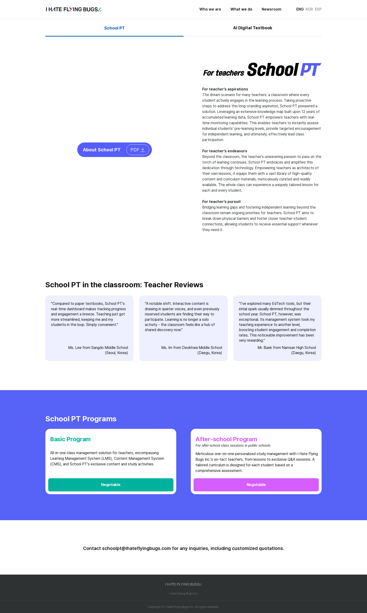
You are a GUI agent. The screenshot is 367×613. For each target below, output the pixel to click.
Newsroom (271, 9)
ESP (318, 9)
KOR (309, 9)
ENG (300, 9)
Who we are (210, 9)
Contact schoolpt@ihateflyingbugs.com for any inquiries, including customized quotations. (183, 548)
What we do (241, 9)
